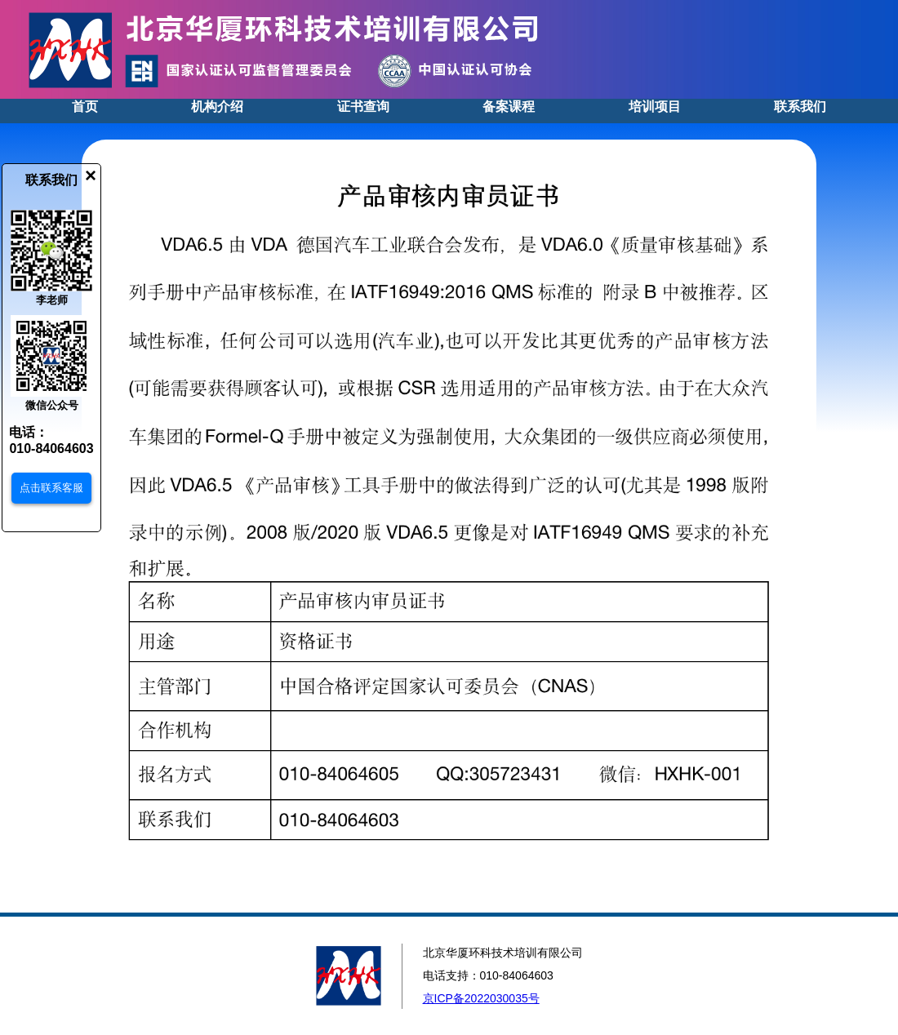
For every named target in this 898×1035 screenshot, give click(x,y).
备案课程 (508, 106)
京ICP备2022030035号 (481, 998)
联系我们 (800, 106)
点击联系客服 (51, 488)
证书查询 (363, 106)
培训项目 (655, 106)
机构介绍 (217, 106)
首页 (85, 106)
